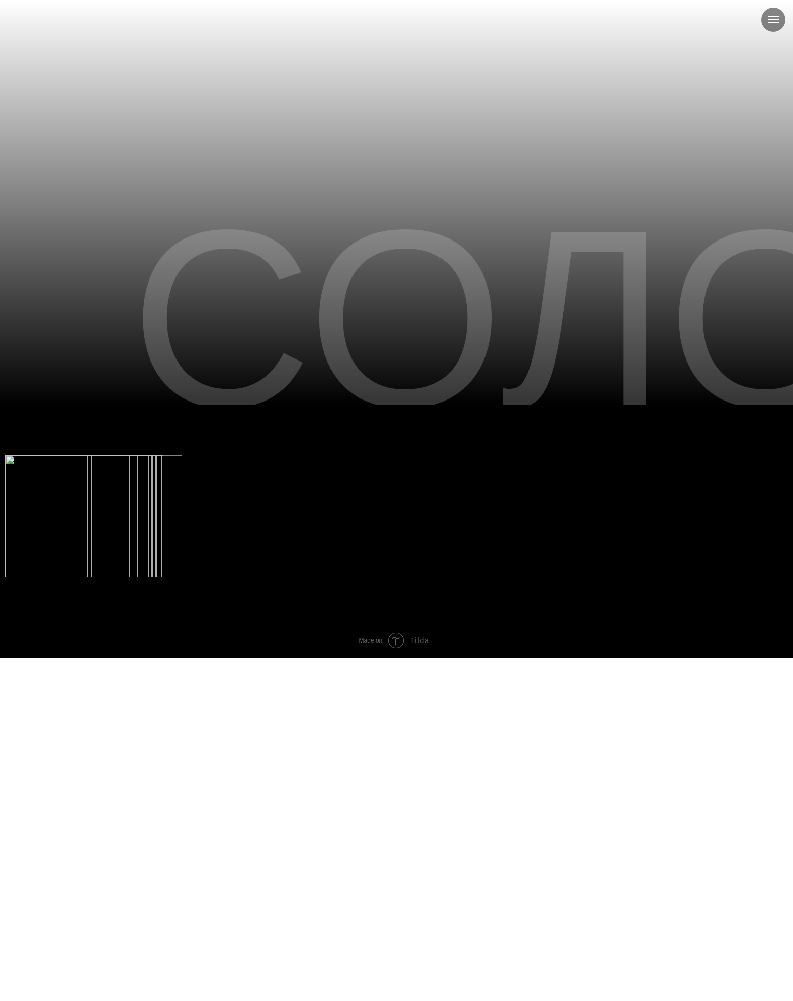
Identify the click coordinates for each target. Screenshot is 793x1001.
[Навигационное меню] (773, 19)
